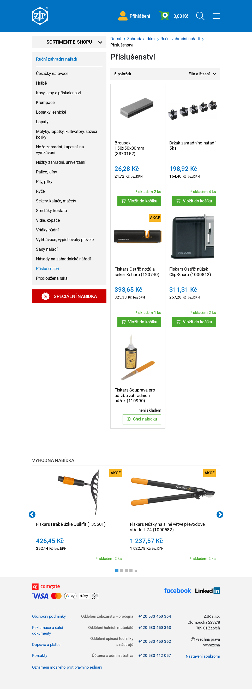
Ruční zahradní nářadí (56, 59)
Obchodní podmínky (49, 616)
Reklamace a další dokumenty (47, 630)
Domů (116, 38)
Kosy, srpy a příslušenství (58, 92)
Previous (32, 515)
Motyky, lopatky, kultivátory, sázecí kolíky (66, 134)
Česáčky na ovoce (52, 73)
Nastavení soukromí (203, 656)
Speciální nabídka (69, 296)
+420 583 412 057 (155, 655)
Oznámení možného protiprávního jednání (67, 667)
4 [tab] (132, 572)
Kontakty (39, 655)
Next (220, 515)
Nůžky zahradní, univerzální (60, 162)
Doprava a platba (46, 644)
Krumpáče (45, 102)
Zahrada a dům (141, 38)
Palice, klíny (46, 172)
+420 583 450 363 (155, 627)
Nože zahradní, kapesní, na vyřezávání (60, 149)
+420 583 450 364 (155, 616)
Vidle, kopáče (47, 220)
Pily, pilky (44, 181)
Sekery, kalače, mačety (56, 200)
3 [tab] (128, 572)
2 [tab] (123, 572)
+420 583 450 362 (155, 641)
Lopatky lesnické (51, 112)
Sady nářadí (47, 249)
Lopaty (42, 121)
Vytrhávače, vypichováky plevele (65, 239)
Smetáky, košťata (51, 210)
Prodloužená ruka (52, 278)
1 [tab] (118, 572)
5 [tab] (137, 572)
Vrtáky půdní (47, 229)
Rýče (40, 191)
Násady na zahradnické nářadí (63, 258)
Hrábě (41, 83)
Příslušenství (47, 268)
